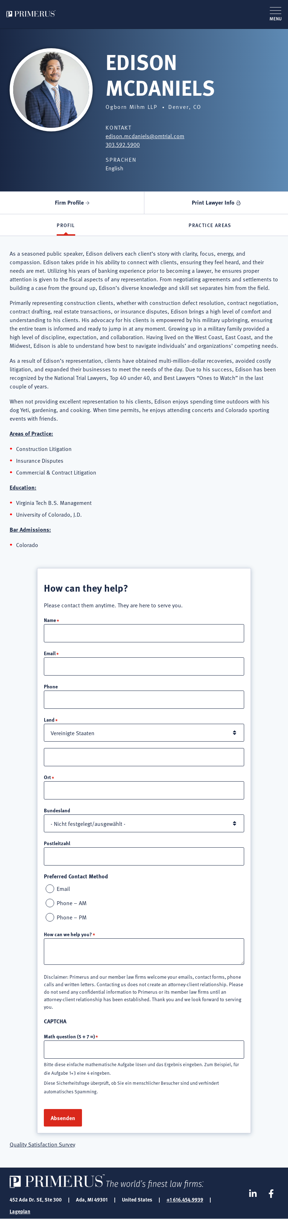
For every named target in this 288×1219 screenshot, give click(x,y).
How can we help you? (68, 934)
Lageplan (20, 1211)
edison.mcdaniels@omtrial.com (145, 136)
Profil (66, 225)
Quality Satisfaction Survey (42, 1144)
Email (50, 653)
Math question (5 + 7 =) (69, 1036)
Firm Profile (69, 202)
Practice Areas (210, 225)
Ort (47, 777)
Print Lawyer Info (213, 202)
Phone (51, 686)
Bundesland (57, 810)
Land (49, 719)
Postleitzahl (57, 843)
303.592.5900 (123, 144)
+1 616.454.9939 (184, 1199)
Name (50, 619)
